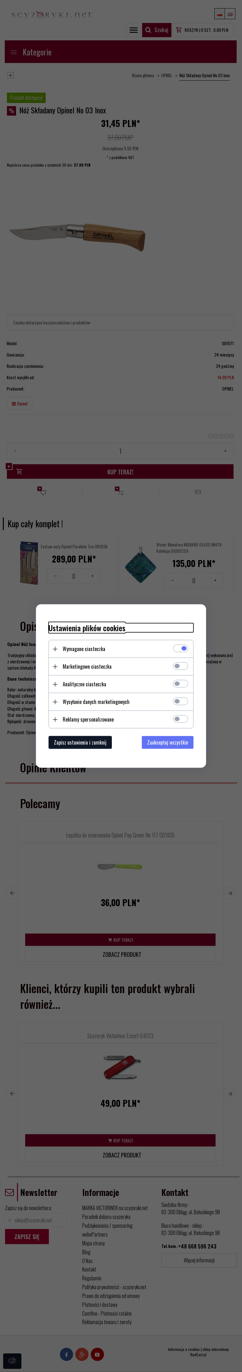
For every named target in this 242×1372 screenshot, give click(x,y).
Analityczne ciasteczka (84, 684)
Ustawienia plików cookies (87, 627)
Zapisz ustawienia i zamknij (80, 742)
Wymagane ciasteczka (84, 649)
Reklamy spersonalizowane (88, 719)
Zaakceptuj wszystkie (167, 742)
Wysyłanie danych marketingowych (96, 702)
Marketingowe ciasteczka (87, 666)
